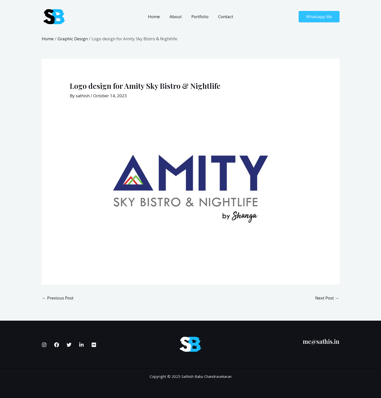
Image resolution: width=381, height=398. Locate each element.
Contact (223, 16)
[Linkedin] (81, 344)
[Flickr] (93, 344)
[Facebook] (56, 344)
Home (156, 16)
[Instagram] (44, 344)
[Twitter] (69, 344)
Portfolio (199, 16)
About (176, 16)
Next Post (327, 298)
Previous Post (58, 298)
